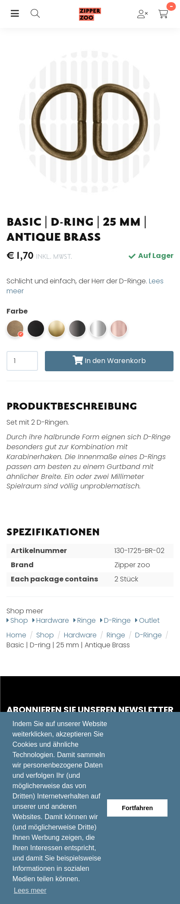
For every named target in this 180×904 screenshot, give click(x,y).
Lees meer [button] (30, 890)
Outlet (147, 620)
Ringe (84, 620)
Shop (17, 620)
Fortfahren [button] (137, 808)
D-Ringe (115, 620)
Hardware (50, 620)
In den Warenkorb (109, 361)
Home (16, 635)
